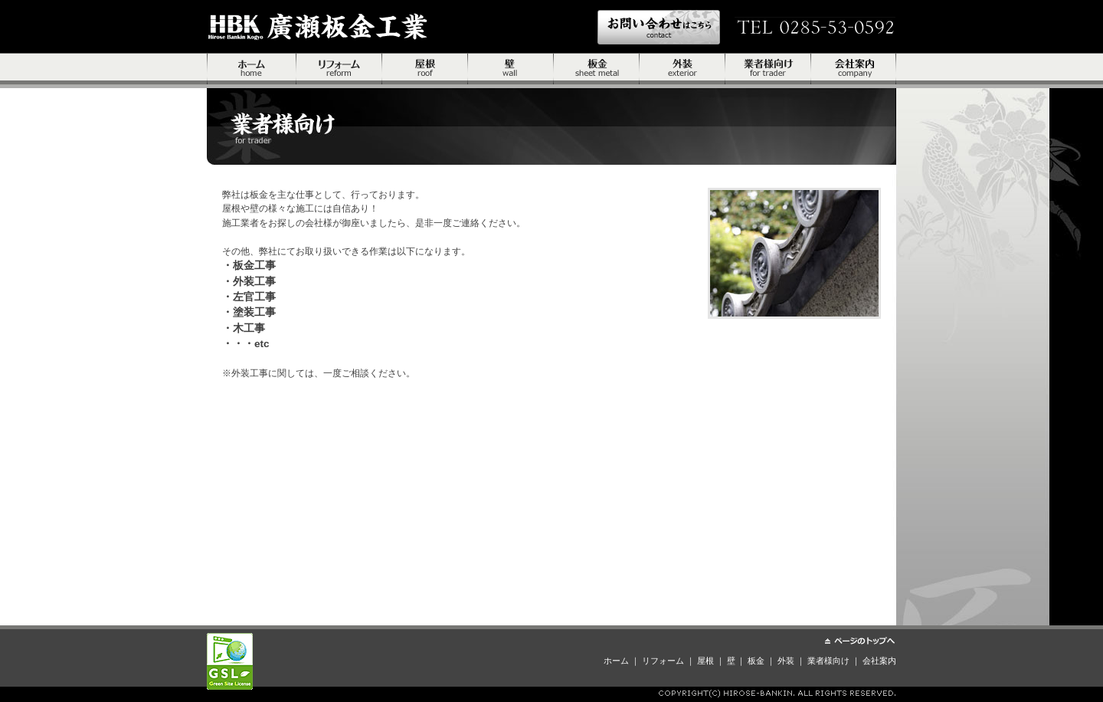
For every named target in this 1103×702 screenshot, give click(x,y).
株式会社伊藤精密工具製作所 (318, 26)
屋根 (425, 71)
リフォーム (339, 71)
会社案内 (853, 71)
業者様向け (768, 71)
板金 (597, 71)
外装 (682, 71)
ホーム (251, 71)
